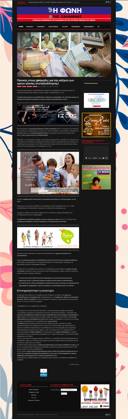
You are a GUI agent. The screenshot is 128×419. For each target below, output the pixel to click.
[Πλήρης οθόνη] (106, 158)
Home (21, 27)
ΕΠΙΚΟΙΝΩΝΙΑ (88, 27)
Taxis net (33, 397)
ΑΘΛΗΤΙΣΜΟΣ (53, 27)
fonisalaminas (54, 86)
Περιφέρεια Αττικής (33, 392)
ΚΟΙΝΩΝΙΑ (40, 27)
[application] (96, 153)
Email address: (64, 390)
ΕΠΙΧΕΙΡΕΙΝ (75, 27)
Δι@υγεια (33, 395)
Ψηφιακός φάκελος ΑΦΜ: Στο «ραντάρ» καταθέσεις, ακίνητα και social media (49, 2)
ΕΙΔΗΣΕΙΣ (29, 27)
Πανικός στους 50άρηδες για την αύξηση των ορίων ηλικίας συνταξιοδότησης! (45, 82)
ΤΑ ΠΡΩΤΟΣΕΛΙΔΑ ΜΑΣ (91, 83)
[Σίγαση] (103, 158)
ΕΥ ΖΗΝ (64, 27)
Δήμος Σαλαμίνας (34, 389)
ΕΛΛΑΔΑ (24, 86)
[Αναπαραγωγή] (86, 158)
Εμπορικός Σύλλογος (33, 400)
